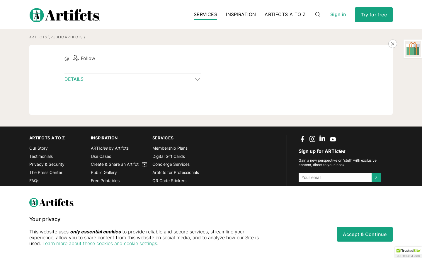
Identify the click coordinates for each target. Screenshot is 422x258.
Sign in (338, 14)
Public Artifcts (66, 37)
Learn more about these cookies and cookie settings (99, 243)
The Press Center (45, 172)
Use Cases (101, 156)
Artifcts (38, 37)
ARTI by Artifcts (110, 148)
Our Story (38, 148)
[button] (408, 252)
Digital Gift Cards (168, 156)
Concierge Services (171, 164)
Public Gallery (104, 172)
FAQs (34, 180)
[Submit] (376, 177)
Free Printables (105, 180)
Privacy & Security (46, 164)
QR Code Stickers (169, 180)
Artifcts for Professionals (175, 172)
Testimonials (41, 156)
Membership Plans (170, 148)
